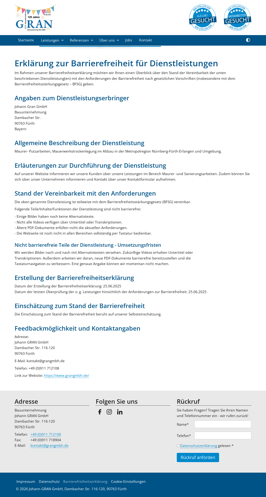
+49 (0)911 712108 (45, 434)
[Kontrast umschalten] (248, 40)
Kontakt (145, 40)
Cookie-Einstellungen (128, 481)
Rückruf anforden (198, 457)
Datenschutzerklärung (198, 445)
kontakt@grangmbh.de (49, 445)
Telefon (185, 435)
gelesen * (206, 445)
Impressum (25, 481)
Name (185, 424)
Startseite (26, 40)
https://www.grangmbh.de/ (66, 375)
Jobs (128, 40)
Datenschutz (49, 481)
